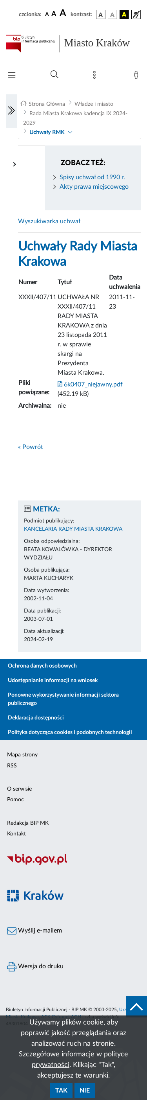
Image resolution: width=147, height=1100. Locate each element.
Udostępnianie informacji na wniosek (53, 680)
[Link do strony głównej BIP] (73, 43)
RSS (12, 766)
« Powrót (30, 447)
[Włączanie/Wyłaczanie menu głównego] (12, 76)
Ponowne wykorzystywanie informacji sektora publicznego (63, 699)
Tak (61, 1090)
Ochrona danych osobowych (42, 666)
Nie (85, 1090)
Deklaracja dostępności (36, 718)
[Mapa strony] (96, 76)
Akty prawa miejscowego (94, 187)
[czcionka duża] (64, 13)
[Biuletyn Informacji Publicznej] (73, 864)
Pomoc (15, 799)
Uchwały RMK (46, 132)
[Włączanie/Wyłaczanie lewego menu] (11, 111)
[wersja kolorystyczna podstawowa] (101, 14)
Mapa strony (22, 755)
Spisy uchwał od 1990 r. (92, 177)
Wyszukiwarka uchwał (49, 221)
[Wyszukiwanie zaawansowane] (54, 75)
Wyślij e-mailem (34, 931)
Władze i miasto (93, 104)
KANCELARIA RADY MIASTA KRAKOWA (73, 529)
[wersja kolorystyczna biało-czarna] (112, 14)
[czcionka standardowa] (47, 14)
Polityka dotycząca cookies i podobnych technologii (70, 732)
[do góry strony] (136, 1006)
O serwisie (19, 789)
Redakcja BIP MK (28, 823)
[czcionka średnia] (54, 14)
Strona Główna (47, 104)
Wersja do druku (35, 966)
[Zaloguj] (137, 76)
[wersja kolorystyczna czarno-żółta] (124, 14)
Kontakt (16, 834)
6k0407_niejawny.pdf (90, 384)
